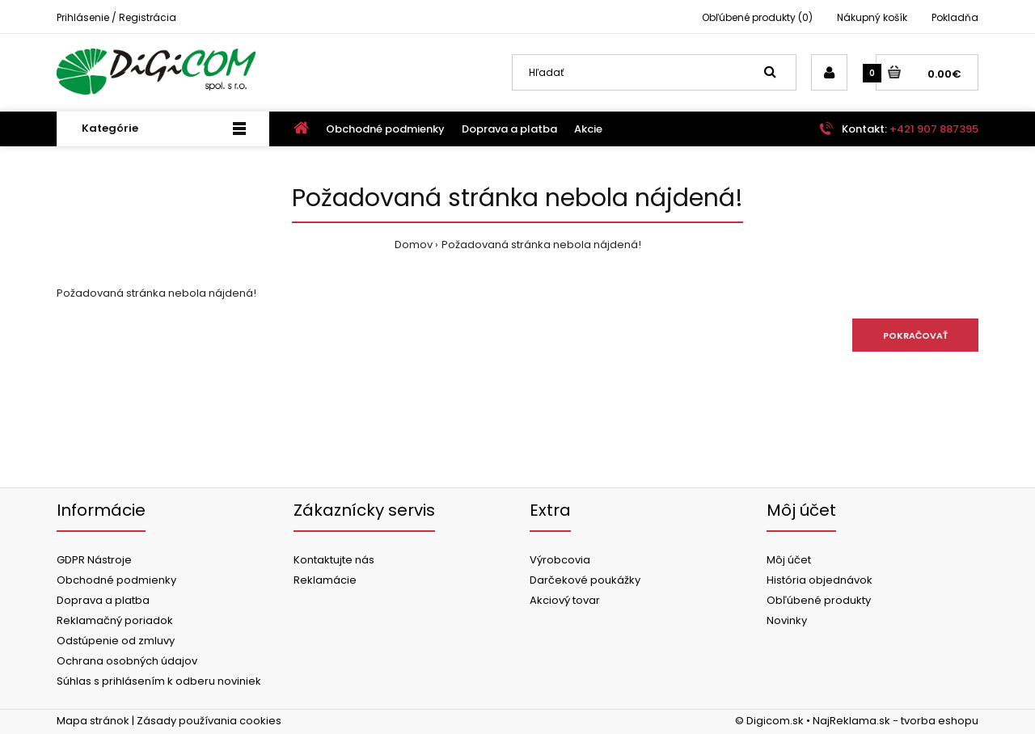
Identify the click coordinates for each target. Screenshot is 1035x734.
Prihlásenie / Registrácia (116, 17)
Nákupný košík (872, 17)
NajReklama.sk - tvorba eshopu (895, 720)
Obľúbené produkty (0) (757, 17)
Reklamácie (325, 580)
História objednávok (819, 580)
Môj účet (789, 559)
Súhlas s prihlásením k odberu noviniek (159, 681)
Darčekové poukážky (585, 580)
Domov (414, 244)
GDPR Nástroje (94, 559)
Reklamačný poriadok (115, 620)
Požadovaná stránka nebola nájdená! (541, 244)
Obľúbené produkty (819, 600)
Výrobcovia (560, 559)
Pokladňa (955, 17)
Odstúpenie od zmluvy (116, 640)
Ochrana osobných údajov (127, 661)
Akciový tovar (565, 600)
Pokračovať (915, 335)
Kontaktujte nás (334, 559)
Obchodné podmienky (116, 580)
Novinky (787, 620)
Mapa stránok (93, 720)
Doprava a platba (103, 600)
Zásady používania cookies (209, 720)
